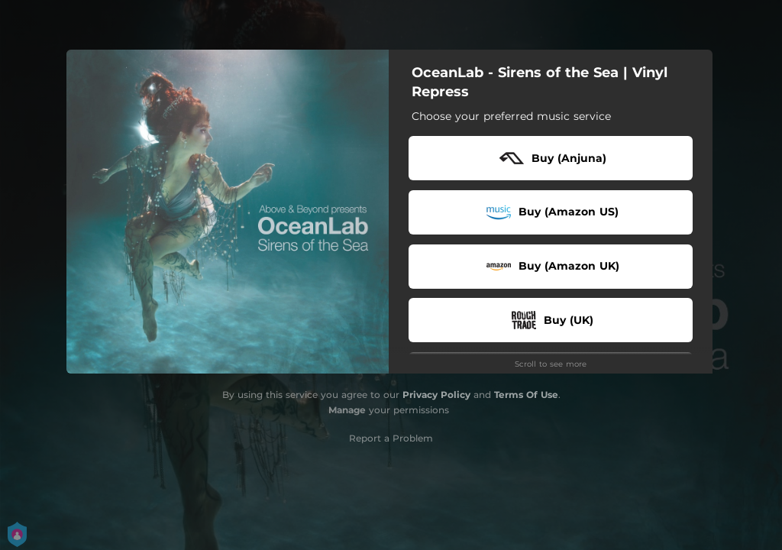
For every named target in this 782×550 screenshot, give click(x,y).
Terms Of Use (526, 394)
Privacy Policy (436, 394)
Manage (347, 410)
